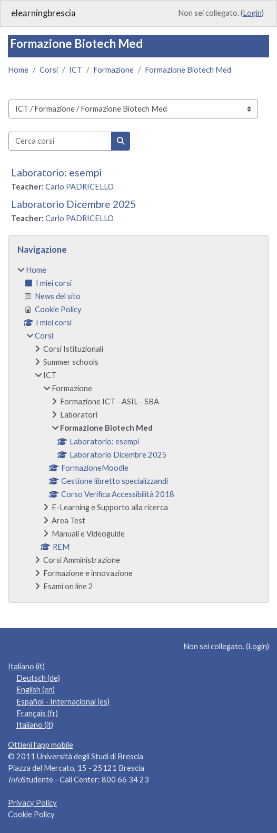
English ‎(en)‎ (35, 689)
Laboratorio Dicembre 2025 (73, 204)
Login (252, 12)
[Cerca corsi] (60, 141)
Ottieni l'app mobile (40, 744)
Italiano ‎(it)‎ (26, 666)
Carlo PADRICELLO (79, 186)
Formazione (113, 69)
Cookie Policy (31, 814)
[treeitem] (138, 428)
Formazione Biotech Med (188, 69)
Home (18, 69)
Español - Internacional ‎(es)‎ (63, 701)
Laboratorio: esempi (56, 172)
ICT (75, 69)
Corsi (48, 69)
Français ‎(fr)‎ (37, 713)
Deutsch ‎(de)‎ (38, 677)
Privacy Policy (32, 802)
